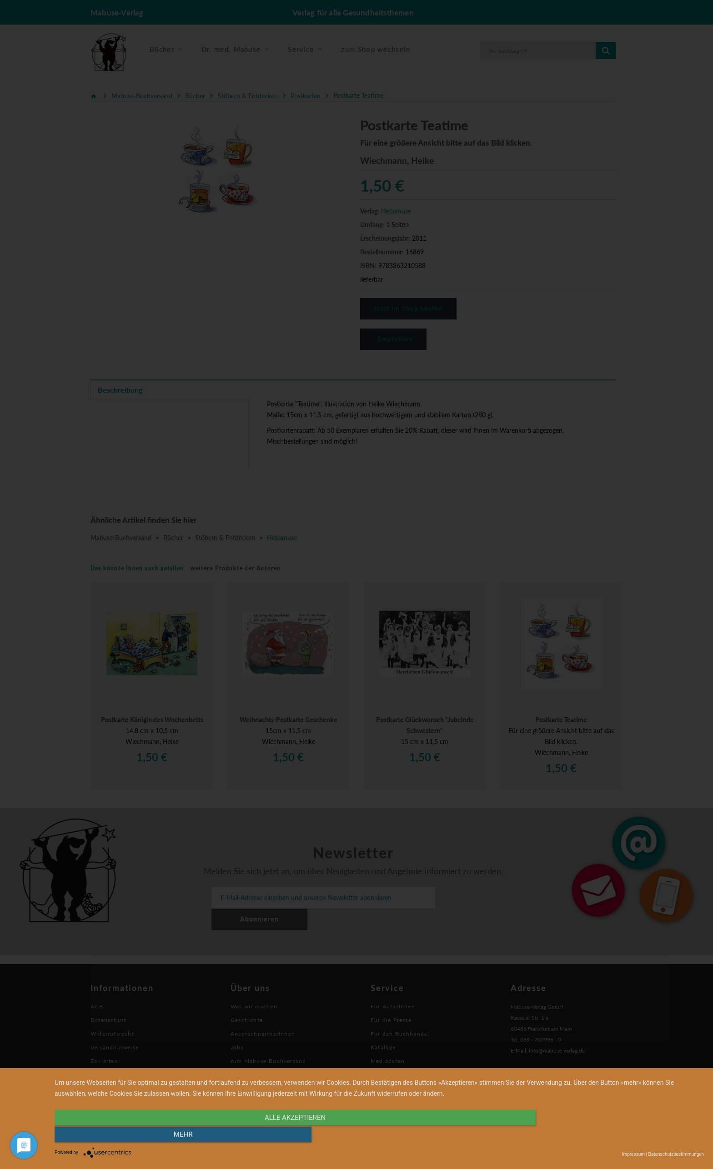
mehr (606, 1136)
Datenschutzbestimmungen (676, 1154)
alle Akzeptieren (281, 1136)
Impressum (633, 1154)
